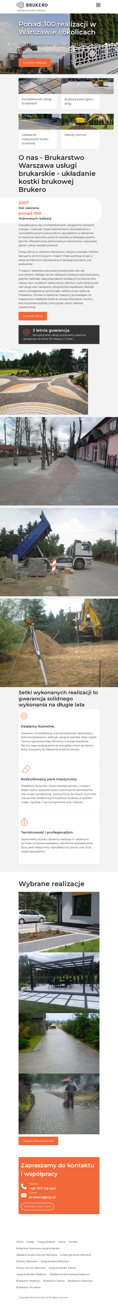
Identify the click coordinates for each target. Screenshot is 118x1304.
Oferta (19, 1241)
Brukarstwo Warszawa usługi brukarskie (38, 1248)
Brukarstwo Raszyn (54, 1280)
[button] (9, 43)
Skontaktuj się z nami (37, 1206)
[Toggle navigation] (98, 5)
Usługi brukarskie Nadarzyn (31, 1274)
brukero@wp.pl (42, 1197)
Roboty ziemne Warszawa (30, 1267)
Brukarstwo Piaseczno (80, 1280)
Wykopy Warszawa (26, 1261)
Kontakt (73, 1241)
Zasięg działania (46, 1241)
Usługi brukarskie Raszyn (62, 1267)
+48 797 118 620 (42, 1188)
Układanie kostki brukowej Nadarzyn (69, 1274)
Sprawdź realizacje (34, 62)
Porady (30, 1241)
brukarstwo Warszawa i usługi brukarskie (61, 251)
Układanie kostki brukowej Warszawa (58, 299)
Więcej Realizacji (38, 1140)
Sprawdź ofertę (33, 316)
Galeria (62, 1241)
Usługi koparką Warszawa (54, 1261)
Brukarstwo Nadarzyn (28, 1280)
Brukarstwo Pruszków (28, 1287)
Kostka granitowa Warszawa (75, 1254)
